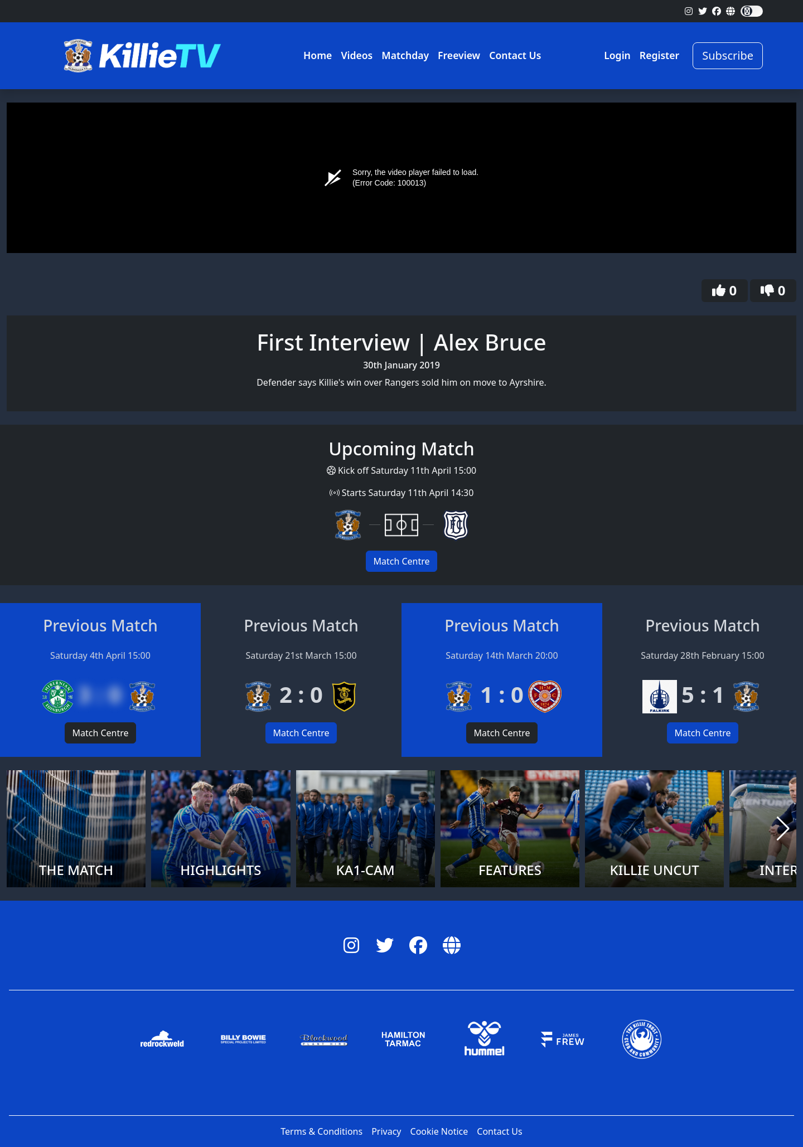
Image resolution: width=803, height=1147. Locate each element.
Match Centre (401, 561)
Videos (357, 55)
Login (617, 55)
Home (317, 55)
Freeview (459, 55)
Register (659, 55)
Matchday (405, 55)
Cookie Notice (439, 1131)
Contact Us (515, 55)
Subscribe (727, 55)
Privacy (386, 1131)
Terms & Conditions (321, 1131)
